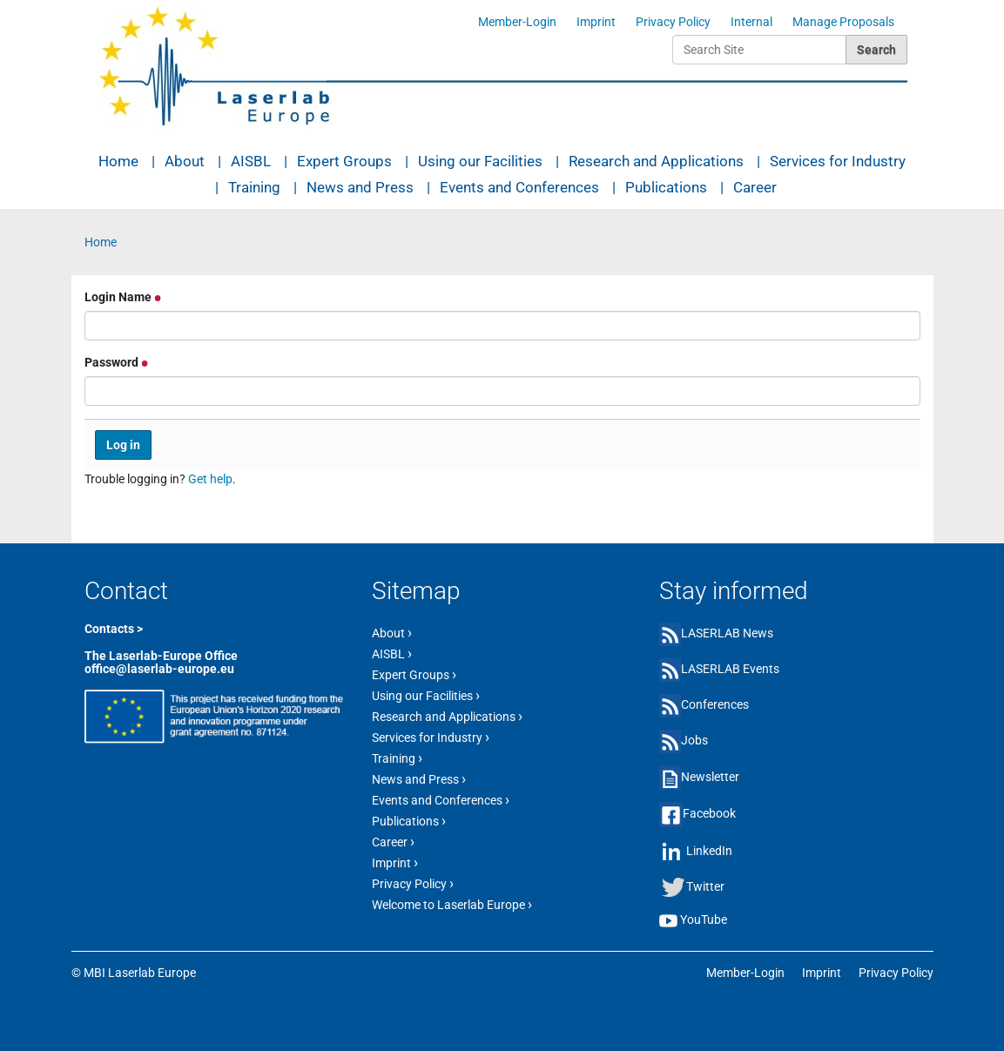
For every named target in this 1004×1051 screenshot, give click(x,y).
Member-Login (517, 22)
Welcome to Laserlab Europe (452, 904)
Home (118, 161)
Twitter (705, 886)
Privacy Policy (673, 22)
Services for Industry (838, 161)
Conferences (715, 704)
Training (254, 187)
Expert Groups (344, 161)
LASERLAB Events (730, 669)
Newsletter (710, 777)
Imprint (596, 22)
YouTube (703, 919)
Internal (751, 22)
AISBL (251, 161)
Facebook (709, 813)
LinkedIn (709, 851)
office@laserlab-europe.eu (159, 669)
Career (755, 187)
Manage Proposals (843, 22)
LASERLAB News (727, 633)
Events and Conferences (519, 187)
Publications (666, 187)
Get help (210, 479)
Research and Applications (656, 161)
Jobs (694, 740)
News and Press (360, 187)
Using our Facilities (480, 161)
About (185, 161)
